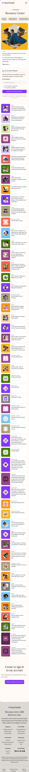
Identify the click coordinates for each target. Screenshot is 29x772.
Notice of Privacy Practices (14, 770)
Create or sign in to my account (14, 682)
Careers (8, 753)
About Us (8, 751)
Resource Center (21, 740)
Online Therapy (21, 731)
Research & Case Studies (8, 742)
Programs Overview (7, 729)
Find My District (21, 733)
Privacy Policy (4, 770)
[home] (8, 2)
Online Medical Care (21, 729)
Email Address (6, 79)
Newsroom (21, 742)
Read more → (5, 64)
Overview (8, 740)
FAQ (21, 744)
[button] (26, 2)
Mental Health (8, 731)
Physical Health (7, 733)
